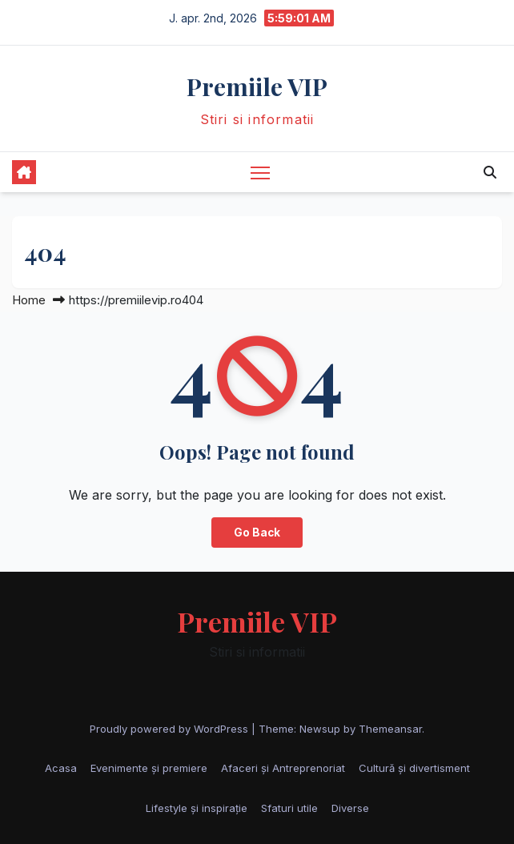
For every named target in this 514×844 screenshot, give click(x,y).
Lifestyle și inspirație (196, 808)
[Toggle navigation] (260, 171)
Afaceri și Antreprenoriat (283, 768)
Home (29, 299)
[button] (490, 172)
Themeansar (390, 728)
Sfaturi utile (289, 808)
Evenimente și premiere (148, 768)
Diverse (350, 808)
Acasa (61, 768)
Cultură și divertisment (414, 768)
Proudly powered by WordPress (170, 728)
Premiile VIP (257, 86)
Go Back (257, 532)
